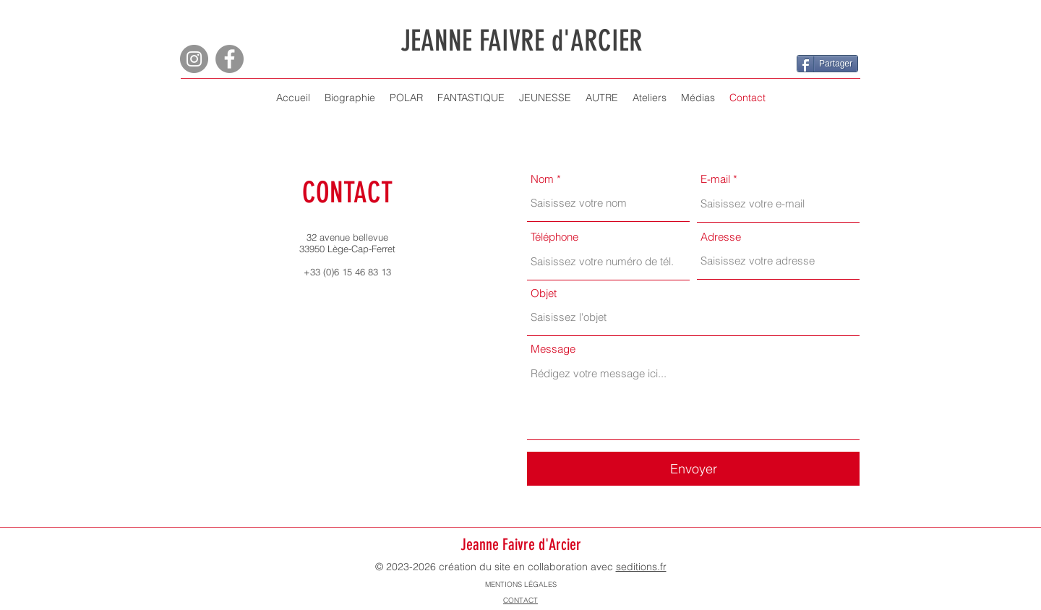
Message (553, 348)
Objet (544, 293)
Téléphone (554, 236)
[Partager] (827, 63)
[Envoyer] (693, 469)
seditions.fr (641, 566)
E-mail (715, 178)
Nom (542, 178)
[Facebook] (229, 59)
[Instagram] (194, 59)
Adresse (721, 236)
